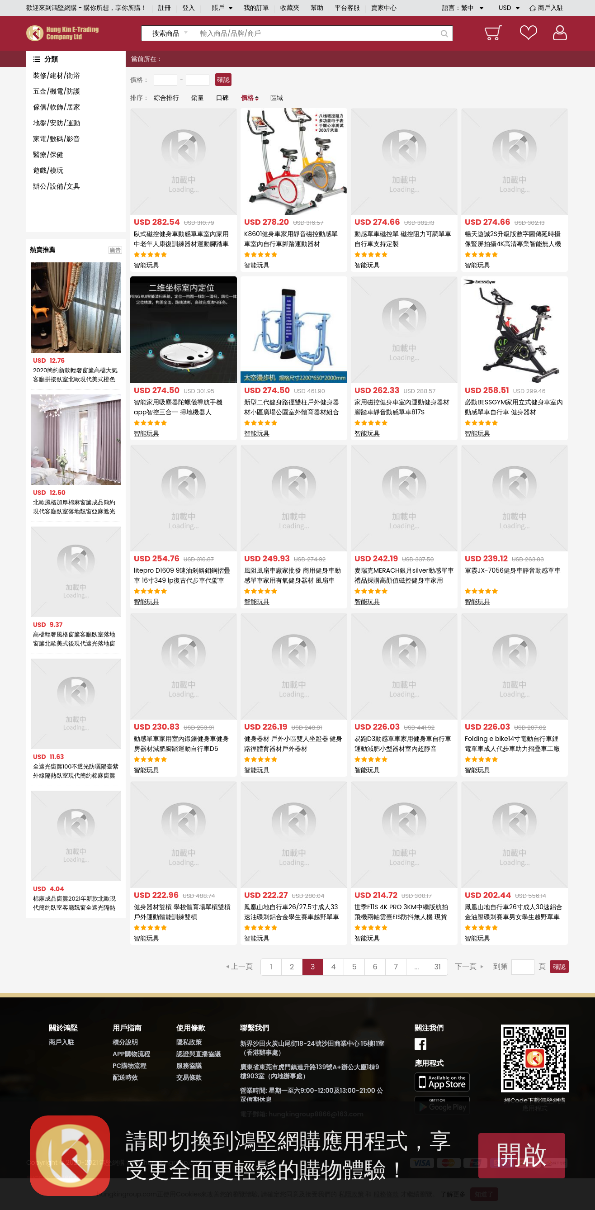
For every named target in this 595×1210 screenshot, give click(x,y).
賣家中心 (384, 7)
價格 (247, 97)
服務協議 (189, 1065)
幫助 (317, 7)
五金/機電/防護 (56, 91)
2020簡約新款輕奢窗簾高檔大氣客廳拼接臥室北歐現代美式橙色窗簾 (75, 375)
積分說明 (125, 1042)
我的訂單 (256, 7)
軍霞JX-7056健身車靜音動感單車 (513, 570)
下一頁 (466, 966)
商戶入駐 (550, 7)
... (417, 967)
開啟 (521, 1154)
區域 (276, 97)
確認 (223, 79)
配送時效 (125, 1077)
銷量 (197, 97)
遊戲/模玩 (48, 170)
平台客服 (347, 7)
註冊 (164, 7)
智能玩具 (146, 265)
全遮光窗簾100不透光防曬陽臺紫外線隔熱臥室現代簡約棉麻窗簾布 (76, 771)
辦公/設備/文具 (56, 186)
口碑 (222, 97)
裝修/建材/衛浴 (56, 75)
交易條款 (189, 1077)
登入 (188, 7)
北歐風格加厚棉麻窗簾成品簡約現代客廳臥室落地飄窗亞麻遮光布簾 (74, 507)
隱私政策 (189, 1042)
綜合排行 (166, 97)
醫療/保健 (48, 154)
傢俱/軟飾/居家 (56, 107)
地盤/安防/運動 (56, 123)
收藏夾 (289, 7)
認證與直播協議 (198, 1053)
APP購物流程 (131, 1053)
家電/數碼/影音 (56, 138)
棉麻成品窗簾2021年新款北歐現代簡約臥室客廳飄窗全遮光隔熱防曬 (74, 903)
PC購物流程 (129, 1065)
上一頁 (242, 966)
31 (437, 967)
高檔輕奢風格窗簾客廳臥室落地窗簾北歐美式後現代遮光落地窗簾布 (74, 639)
